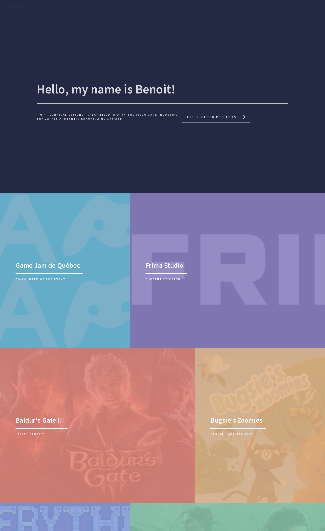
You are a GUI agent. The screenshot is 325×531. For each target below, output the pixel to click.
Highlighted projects (211, 117)
